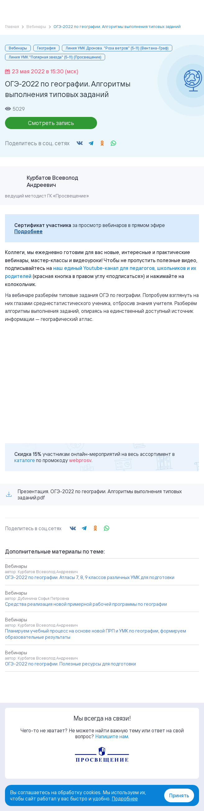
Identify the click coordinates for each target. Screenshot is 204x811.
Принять (179, 795)
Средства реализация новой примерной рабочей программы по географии (86, 604)
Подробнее (28, 231)
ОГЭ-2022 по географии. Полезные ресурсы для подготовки (70, 664)
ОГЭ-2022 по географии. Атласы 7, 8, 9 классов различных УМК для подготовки (89, 577)
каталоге (24, 460)
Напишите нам (111, 736)
